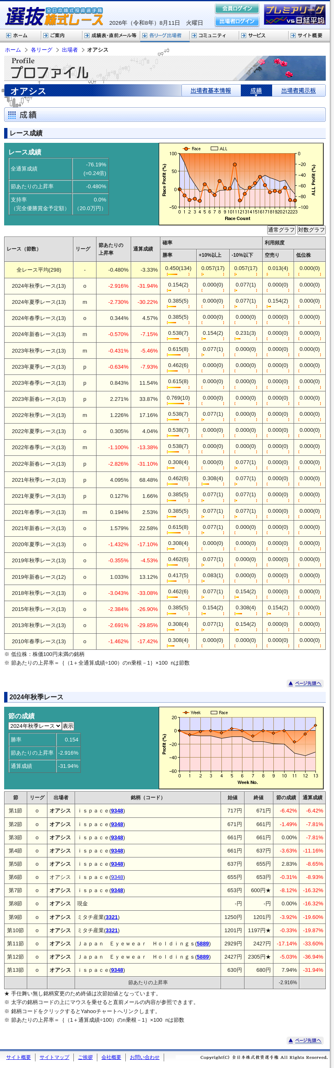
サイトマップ (54, 1057)
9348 (117, 877)
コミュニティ (214, 36)
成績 (256, 90)
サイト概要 (309, 36)
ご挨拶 (85, 1057)
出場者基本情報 (211, 90)
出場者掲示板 (299, 90)
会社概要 (111, 1057)
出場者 (70, 50)
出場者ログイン (237, 21)
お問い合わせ (145, 1057)
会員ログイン (237, 9)
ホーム (20, 36)
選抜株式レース (111, 36)
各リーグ (165, 36)
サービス (264, 36)
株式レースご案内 (61, 36)
